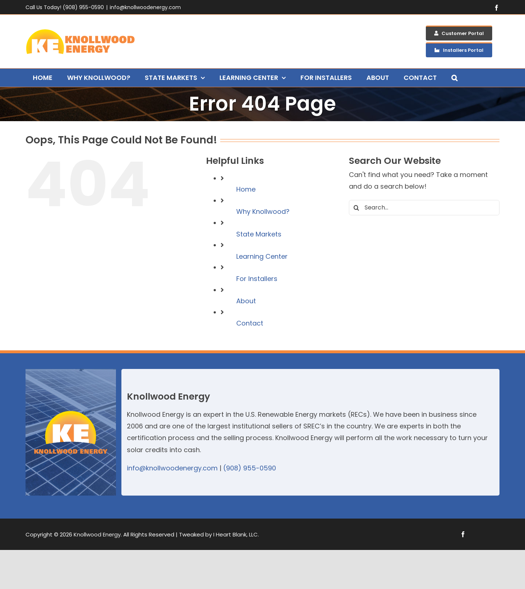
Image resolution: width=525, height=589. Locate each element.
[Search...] (424, 207)
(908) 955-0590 (249, 468)
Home (246, 189)
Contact (249, 323)
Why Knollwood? (262, 211)
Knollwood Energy (97, 534)
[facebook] (463, 534)
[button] (454, 78)
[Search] (356, 207)
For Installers (256, 278)
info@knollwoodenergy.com (145, 7)
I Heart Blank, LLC (235, 534)
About (246, 300)
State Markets (258, 234)
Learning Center (262, 256)
